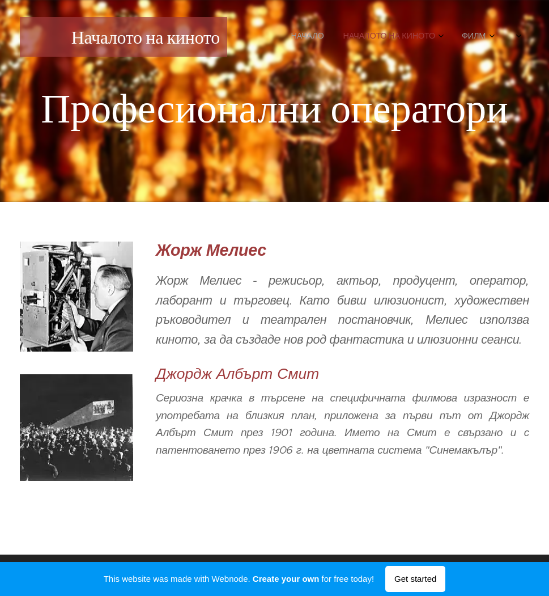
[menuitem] (381, 37)
